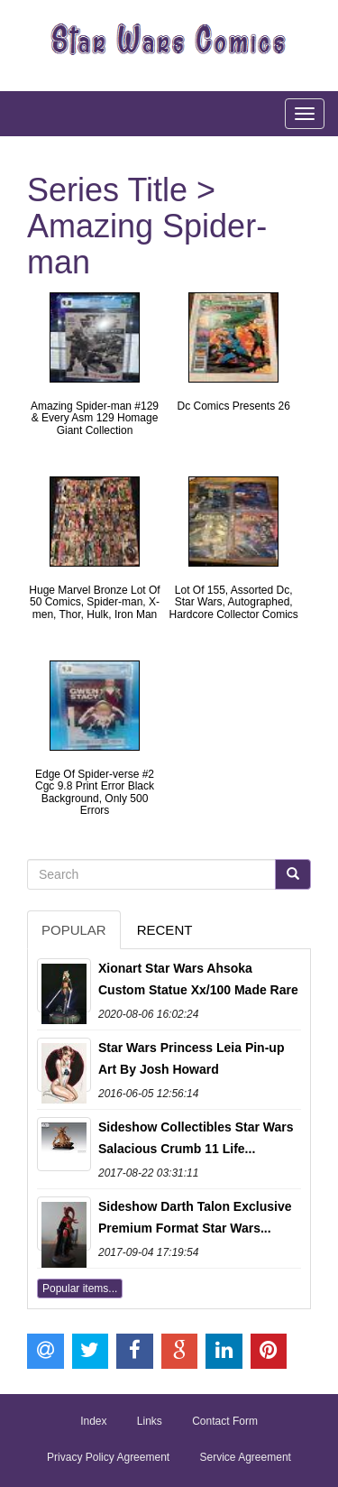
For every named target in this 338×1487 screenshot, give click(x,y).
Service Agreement (245, 1457)
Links (149, 1421)
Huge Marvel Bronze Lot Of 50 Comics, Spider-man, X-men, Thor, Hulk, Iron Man (94, 602)
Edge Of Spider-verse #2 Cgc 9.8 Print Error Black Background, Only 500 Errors (94, 792)
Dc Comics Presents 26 (233, 406)
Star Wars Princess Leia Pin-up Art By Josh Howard (191, 1058)
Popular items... (79, 1288)
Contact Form (225, 1421)
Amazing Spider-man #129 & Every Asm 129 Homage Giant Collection (95, 418)
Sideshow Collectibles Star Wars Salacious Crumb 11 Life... (196, 1138)
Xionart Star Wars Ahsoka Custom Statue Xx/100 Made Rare (198, 979)
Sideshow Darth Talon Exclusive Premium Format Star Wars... (194, 1217)
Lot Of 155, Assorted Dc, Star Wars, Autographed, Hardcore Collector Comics (233, 602)
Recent (165, 929)
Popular (73, 929)
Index (93, 1421)
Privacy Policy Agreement (108, 1457)
